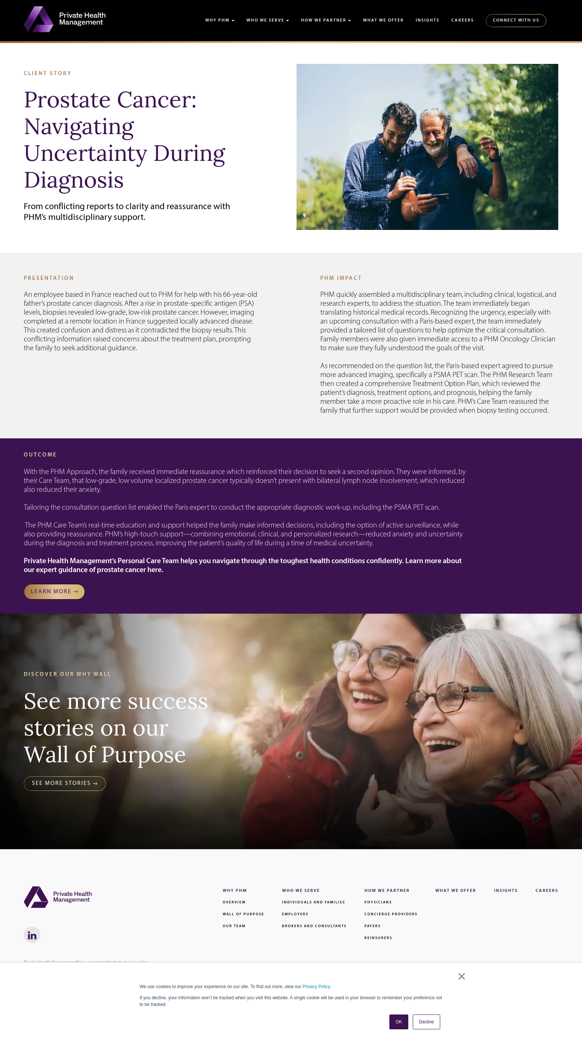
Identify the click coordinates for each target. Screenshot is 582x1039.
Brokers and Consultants (314, 926)
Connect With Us (516, 20)
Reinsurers (378, 938)
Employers (295, 914)
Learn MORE (51, 592)
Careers (462, 20)
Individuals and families (313, 902)
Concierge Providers (391, 914)
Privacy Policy (316, 986)
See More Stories (61, 783)
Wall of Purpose (243, 914)
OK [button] (399, 1022)
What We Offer (383, 20)
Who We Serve (265, 20)
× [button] (461, 976)
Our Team (234, 926)
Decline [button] (426, 1022)
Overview (234, 902)
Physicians (378, 902)
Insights (427, 20)
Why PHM (217, 20)
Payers (372, 926)
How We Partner (323, 20)
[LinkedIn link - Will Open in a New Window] (32, 934)
